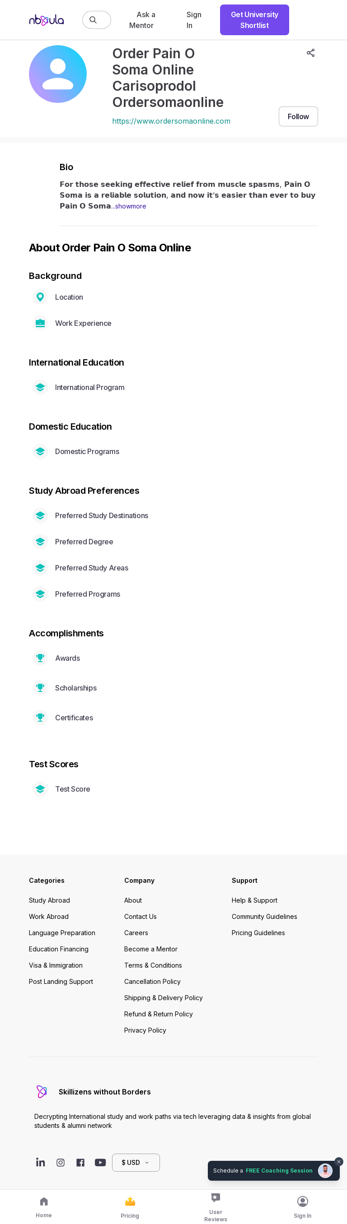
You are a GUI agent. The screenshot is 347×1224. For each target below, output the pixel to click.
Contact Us (140, 916)
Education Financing (59, 949)
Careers (136, 933)
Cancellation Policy (152, 981)
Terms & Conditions (153, 965)
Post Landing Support (61, 981)
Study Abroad (49, 900)
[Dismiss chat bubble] (338, 1161)
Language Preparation (62, 933)
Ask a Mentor (142, 20)
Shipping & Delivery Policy (163, 997)
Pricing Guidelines (258, 933)
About (133, 900)
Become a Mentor (151, 949)
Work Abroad (49, 916)
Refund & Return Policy (158, 1014)
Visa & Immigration (56, 965)
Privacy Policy (145, 1030)
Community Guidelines (264, 916)
